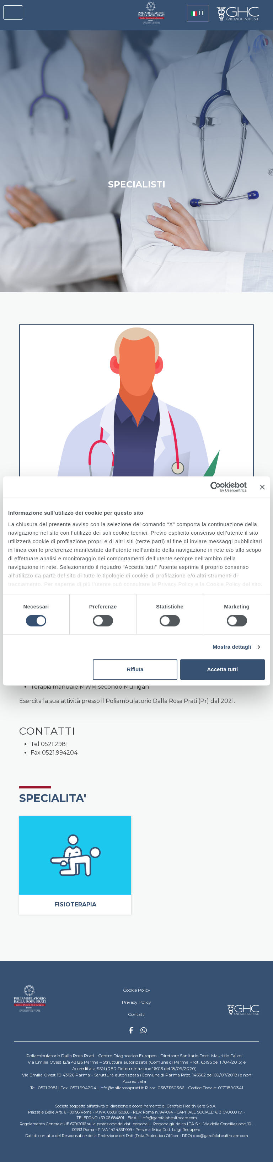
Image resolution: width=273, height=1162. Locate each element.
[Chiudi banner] (262, 486)
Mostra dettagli (232, 647)
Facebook (131, 1032)
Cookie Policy (136, 990)
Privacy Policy (136, 1002)
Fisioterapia (75, 904)
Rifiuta (135, 670)
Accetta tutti (222, 670)
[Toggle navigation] (13, 12)
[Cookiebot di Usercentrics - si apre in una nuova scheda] (215, 487)
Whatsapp (143, 1031)
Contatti (136, 1014)
